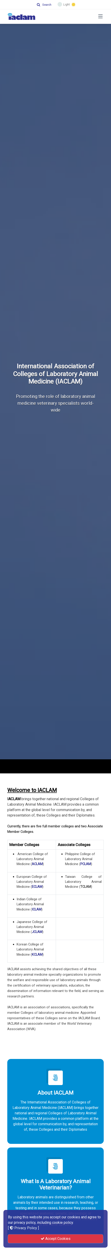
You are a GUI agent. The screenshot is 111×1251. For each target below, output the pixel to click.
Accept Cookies (56, 1238)
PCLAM (85, 864)
